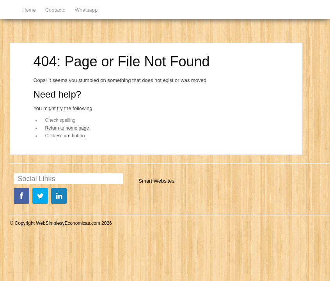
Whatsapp (86, 10)
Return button (71, 136)
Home (29, 10)
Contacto (55, 10)
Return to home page (67, 128)
